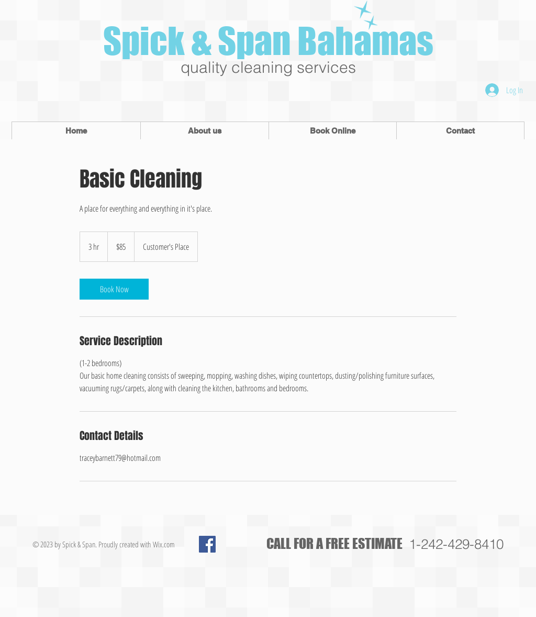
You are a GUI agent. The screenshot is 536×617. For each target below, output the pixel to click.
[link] (114, 289)
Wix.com (164, 544)
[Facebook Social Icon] (207, 544)
